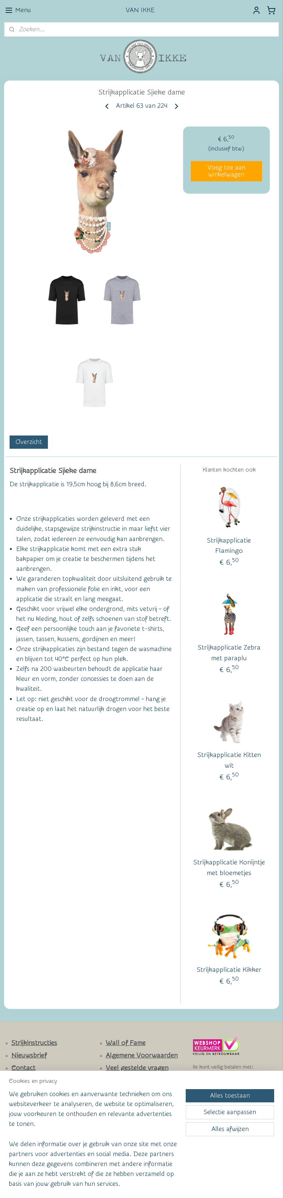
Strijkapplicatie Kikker (229, 970)
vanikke (112, 1115)
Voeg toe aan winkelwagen (226, 171)
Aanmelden (26, 1147)
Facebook (26, 1090)
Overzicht (28, 441)
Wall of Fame (126, 1043)
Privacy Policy (120, 1080)
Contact (23, 1068)
